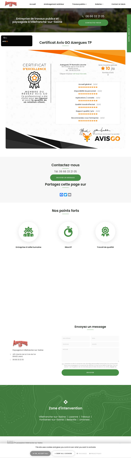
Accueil (33, 4)
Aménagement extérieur (54, 4)
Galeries (99, 4)
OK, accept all (40, 453)
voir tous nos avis (79, 74)
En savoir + (10, 441)
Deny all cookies (63, 453)
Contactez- (93, 23)
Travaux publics (79, 4)
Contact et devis (118, 4)
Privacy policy (95, 454)
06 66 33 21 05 (94, 16)
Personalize (82, 454)
